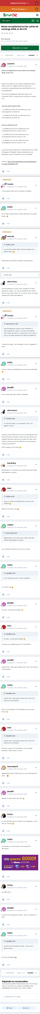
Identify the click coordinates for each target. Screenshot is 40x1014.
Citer (8, 171)
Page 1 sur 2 (21, 55)
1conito (10, 184)
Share (9, 1008)
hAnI (9, 488)
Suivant (32, 55)
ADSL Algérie (23, 41)
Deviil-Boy (11, 463)
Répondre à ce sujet (20, 48)
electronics (12, 282)
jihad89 (10, 387)
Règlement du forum (18, 3)
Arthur (10, 814)
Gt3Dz (10, 207)
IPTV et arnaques (18, 9)
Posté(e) (17, 66)
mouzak (10, 236)
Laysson (7, 39)
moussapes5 (12, 766)
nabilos (10, 525)
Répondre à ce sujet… (13, 997)
